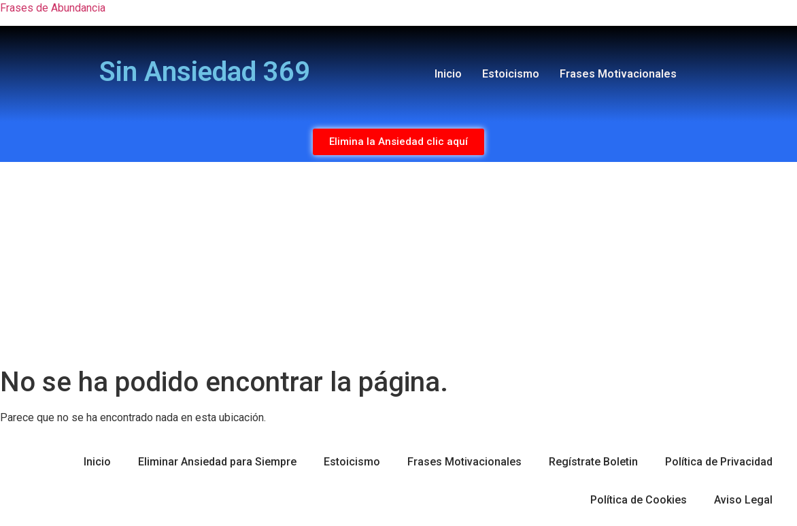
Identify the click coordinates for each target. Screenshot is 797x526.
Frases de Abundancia (52, 7)
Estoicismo (510, 73)
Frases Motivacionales (618, 73)
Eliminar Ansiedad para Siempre (217, 461)
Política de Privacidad (719, 461)
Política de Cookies (638, 499)
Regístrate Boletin (593, 461)
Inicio (448, 73)
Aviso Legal (743, 499)
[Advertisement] (398, 264)
